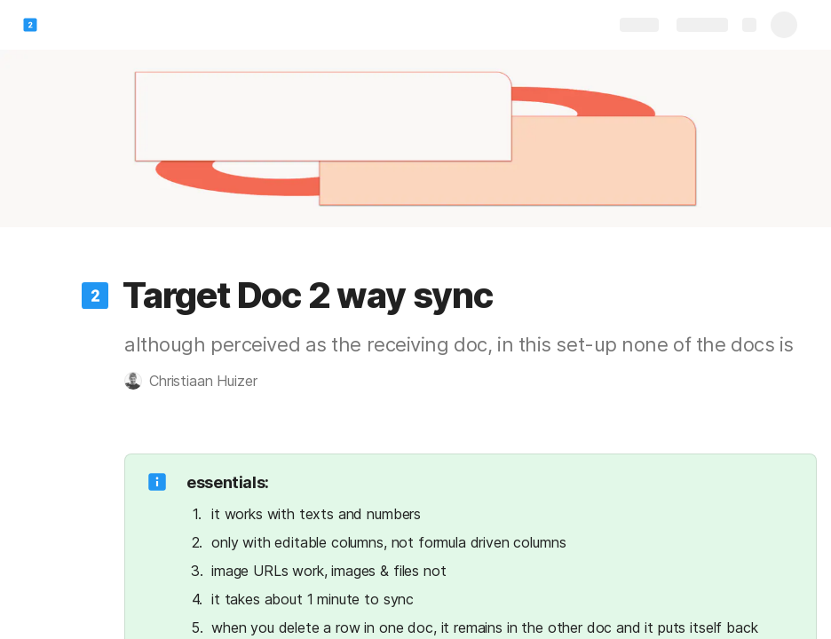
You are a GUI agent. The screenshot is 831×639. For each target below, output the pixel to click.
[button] (95, 295)
